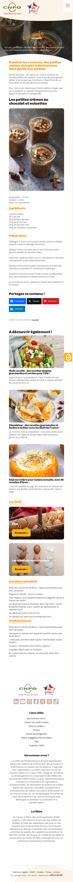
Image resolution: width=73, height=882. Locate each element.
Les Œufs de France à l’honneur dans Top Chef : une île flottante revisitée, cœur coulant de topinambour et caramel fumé (35, 607)
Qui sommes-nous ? (36, 718)
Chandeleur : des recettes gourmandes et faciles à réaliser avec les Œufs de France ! (34, 426)
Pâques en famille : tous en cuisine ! (26, 594)
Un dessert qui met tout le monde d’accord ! (30, 616)
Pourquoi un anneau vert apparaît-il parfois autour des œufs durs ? (35, 634)
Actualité (17, 47)
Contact (56, 872)
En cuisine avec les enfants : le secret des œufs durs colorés (34, 654)
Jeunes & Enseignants (36, 733)
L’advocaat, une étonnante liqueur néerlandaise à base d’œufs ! (35, 641)
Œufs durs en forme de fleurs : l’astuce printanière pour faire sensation (36, 589)
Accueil (7, 47)
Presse (36, 730)
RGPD (32, 872)
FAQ (37, 741)
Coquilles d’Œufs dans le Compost (25, 649)
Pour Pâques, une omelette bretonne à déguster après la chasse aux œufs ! (36, 599)
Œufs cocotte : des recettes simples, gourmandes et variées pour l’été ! (30, 372)
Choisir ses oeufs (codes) (36, 722)
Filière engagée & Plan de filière (36, 737)
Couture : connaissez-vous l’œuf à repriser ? (30, 646)
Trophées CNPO (36, 745)
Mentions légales (20, 872)
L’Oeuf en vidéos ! (36, 726)
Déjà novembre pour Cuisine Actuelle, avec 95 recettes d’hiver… (36, 481)
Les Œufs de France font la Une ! (24, 613)
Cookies (40, 872)
